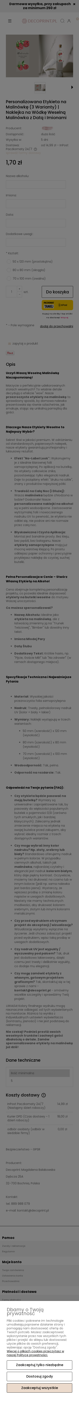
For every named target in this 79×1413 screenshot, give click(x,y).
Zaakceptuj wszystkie (39, 1387)
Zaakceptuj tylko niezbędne (39, 1364)
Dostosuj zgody (39, 1376)
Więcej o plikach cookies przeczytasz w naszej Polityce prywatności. (35, 1353)
